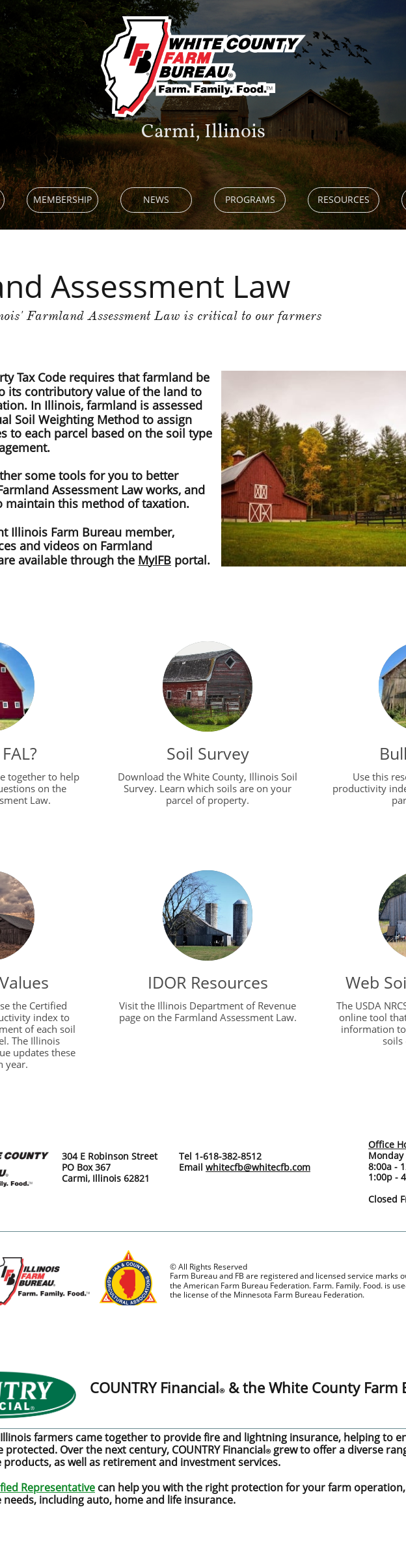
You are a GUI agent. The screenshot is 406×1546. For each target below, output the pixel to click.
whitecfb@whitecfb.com (258, 1167)
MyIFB (154, 560)
